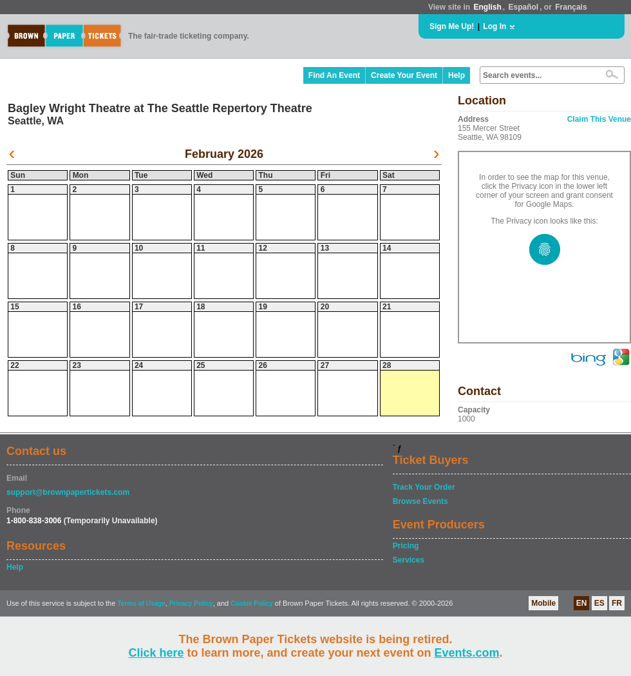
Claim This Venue (599, 119)
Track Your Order (424, 487)
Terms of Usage (141, 603)
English (487, 7)
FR (617, 603)
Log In (494, 26)
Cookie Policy (252, 603)
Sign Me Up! (451, 26)
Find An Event (334, 75)
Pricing (406, 545)
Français (571, 7)
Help (456, 75)
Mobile (543, 603)
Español (524, 7)
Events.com (467, 652)
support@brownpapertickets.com (67, 492)
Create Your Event (404, 75)
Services (408, 560)
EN (581, 603)
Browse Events (420, 501)
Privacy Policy (191, 603)
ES (599, 603)
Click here (156, 652)
